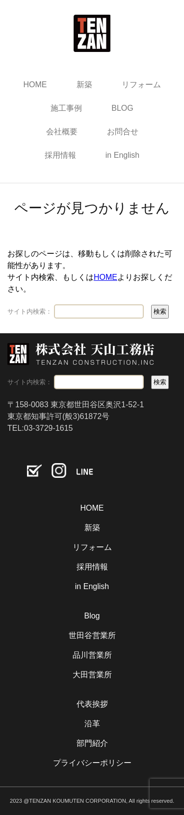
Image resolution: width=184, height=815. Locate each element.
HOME (35, 84)
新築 (84, 84)
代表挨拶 (92, 704)
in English (122, 155)
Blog (92, 616)
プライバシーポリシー (92, 763)
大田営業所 (92, 674)
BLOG (122, 108)
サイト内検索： (29, 311)
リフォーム (141, 84)
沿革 (92, 723)
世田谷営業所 (92, 635)
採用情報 (60, 155)
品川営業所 (92, 655)
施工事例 (66, 108)
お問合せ (122, 131)
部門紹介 (92, 743)
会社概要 (62, 131)
